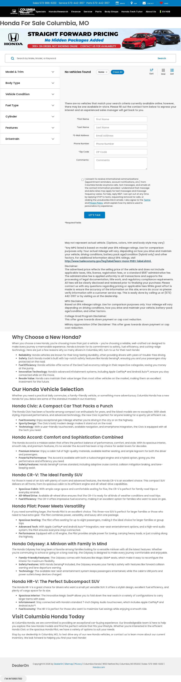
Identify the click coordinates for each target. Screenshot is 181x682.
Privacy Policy (96, 203)
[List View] (172, 72)
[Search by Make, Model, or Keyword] (86, 58)
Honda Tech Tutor (132, 11)
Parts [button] (98, 11)
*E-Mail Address (81, 135)
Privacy (78, 664)
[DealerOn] (20, 665)
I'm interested (13, 678)
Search (162, 58)
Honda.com (99, 667)
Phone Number (81, 143)
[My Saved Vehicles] (164, 3)
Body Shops (111, 11)
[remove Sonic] (103, 72)
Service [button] (88, 11)
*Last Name (83, 127)
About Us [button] (151, 11)
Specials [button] (41, 11)
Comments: (82, 159)
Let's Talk (95, 215)
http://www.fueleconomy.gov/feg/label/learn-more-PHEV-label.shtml (108, 261)
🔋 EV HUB (164, 11)
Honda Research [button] (58, 11)
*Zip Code (84, 151)
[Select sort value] (152, 72)
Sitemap (69, 664)
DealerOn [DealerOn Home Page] (58, 664)
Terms (147, 200)
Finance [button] (75, 11)
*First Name (83, 119)
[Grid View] (162, 72)
